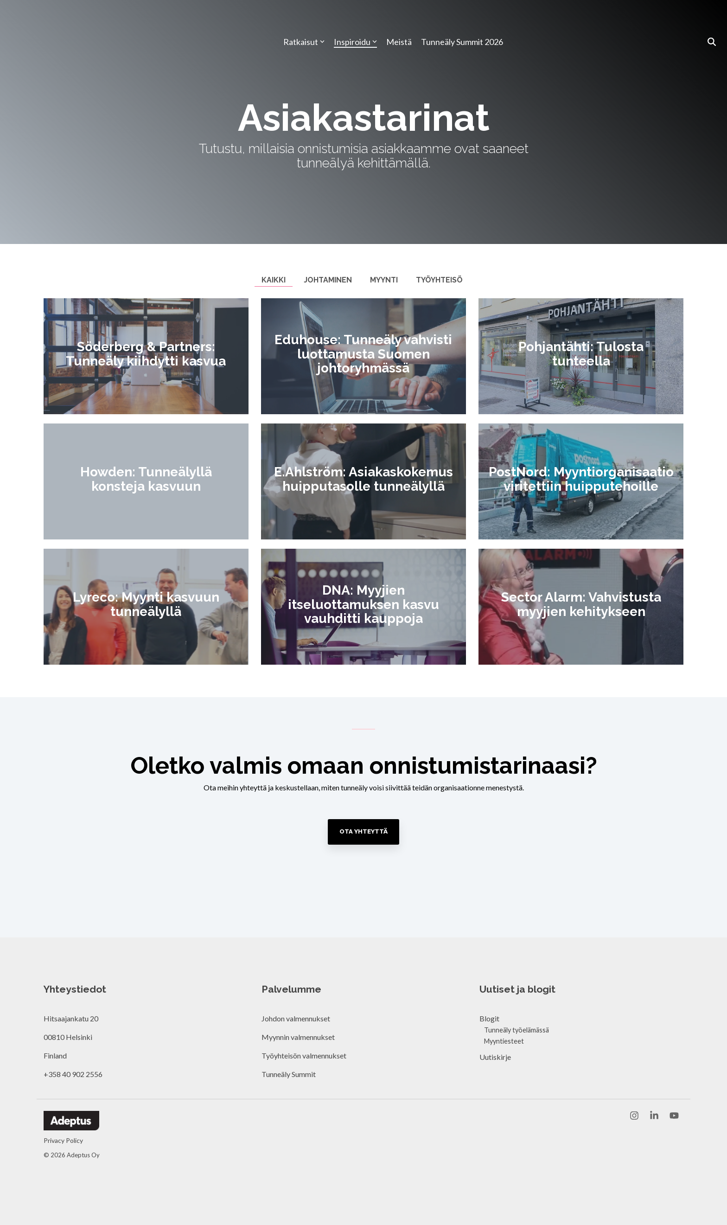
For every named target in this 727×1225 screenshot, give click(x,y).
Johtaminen (328, 280)
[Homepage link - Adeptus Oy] (71, 1126)
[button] (635, 1116)
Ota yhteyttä (363, 831)
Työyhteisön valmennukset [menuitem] (303, 1055)
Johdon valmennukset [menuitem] (295, 1018)
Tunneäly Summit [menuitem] (289, 1074)
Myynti (384, 280)
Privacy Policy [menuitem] (63, 1140)
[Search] (712, 20)
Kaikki (273, 280)
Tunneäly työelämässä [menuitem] (516, 1030)
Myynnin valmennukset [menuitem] (298, 1037)
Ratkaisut (304, 19)
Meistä (399, 19)
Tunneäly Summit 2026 (462, 19)
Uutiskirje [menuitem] (495, 1056)
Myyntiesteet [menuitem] (504, 1041)
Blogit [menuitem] (489, 1018)
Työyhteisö (439, 280)
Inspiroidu (355, 19)
